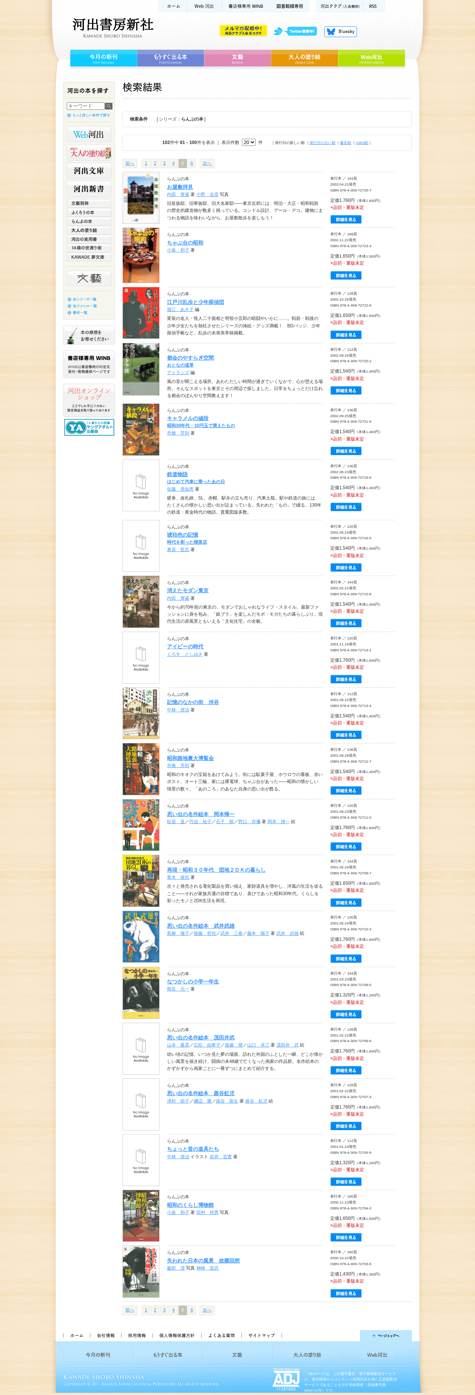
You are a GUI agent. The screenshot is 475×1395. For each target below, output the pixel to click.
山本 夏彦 (178, 1045)
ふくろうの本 (89, 212)
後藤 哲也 (205, 933)
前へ (129, 163)
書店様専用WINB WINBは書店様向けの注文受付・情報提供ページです (89, 364)
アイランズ (178, 372)
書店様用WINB (246, 6)
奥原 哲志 (178, 549)
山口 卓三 (258, 1045)
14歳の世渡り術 (89, 247)
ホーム (172, 6)
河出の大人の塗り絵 (89, 152)
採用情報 (136, 1335)
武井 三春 (231, 933)
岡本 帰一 (279, 821)
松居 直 (176, 821)
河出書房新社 (111, 28)
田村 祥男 (207, 1212)
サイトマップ (261, 1335)
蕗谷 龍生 (227, 1101)
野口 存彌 (249, 821)
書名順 (345, 143)
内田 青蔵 (178, 194)
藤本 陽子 (258, 933)
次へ (207, 163)
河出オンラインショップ (89, 400)
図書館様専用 (290, 6)
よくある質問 (221, 1335)
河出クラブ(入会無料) (340, 6)
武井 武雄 (287, 933)
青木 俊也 (178, 877)
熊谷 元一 (178, 989)
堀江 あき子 (180, 309)
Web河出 (204, 6)
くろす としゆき (185, 654)
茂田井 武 (287, 1045)
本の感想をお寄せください (89, 335)
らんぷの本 (89, 221)
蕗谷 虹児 (256, 1101)
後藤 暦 (234, 1045)
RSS (374, 6)
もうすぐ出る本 (170, 58)
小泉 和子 (178, 250)
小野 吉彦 (207, 194)
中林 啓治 (178, 710)
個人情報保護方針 (176, 1335)
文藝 (237, 58)
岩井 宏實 (221, 1156)
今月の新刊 (102, 58)
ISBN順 (362, 143)
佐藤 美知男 (180, 489)
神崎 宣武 (207, 1268)
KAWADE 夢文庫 (89, 256)
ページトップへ (350, 1335)
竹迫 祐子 (200, 821)
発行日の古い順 (322, 143)
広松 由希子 (207, 1045)
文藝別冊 (89, 203)
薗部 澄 (176, 1268)
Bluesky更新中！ (340, 31)
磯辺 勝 (203, 1101)
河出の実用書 (89, 239)
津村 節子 (178, 1101)
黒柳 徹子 (178, 933)
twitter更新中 (297, 31)
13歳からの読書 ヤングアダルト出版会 (90, 427)
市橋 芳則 (178, 433)
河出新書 (89, 189)
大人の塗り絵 (304, 58)
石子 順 (225, 821)
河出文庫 (89, 171)
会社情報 (105, 1335)
